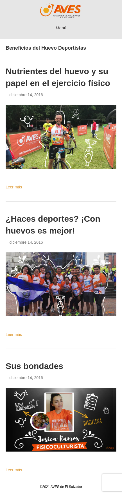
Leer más (14, 187)
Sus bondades (34, 366)
